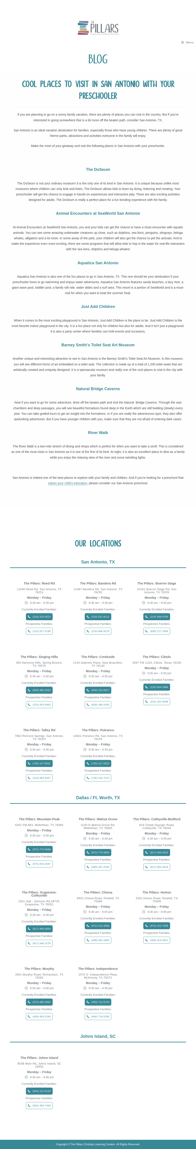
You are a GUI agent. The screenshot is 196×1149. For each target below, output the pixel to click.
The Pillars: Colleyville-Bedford (156, 819)
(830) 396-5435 (100, 704)
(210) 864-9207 (41, 778)
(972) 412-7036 (159, 925)
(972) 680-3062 (41, 1002)
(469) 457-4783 (100, 867)
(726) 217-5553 (100, 763)
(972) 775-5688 (41, 849)
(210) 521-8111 (100, 616)
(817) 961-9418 (159, 867)
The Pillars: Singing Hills (39, 656)
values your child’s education (67, 483)
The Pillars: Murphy (39, 968)
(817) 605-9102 (159, 852)
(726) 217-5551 (41, 763)
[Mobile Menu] (187, 42)
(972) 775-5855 (100, 852)
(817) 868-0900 (41, 928)
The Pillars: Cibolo (157, 656)
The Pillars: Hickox (156, 892)
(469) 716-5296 (100, 1016)
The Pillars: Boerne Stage (156, 583)
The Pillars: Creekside (98, 656)
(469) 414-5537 (159, 940)
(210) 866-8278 (100, 631)
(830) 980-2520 (41, 690)
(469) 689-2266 (41, 1016)
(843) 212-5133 (41, 1091)
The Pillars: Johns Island (39, 1057)
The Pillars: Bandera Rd (98, 583)
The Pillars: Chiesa (98, 892)
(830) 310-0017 (100, 690)
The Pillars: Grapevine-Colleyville (39, 894)
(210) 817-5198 (41, 631)
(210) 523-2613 (41, 616)
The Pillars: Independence (98, 968)
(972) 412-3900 (100, 925)
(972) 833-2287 (41, 864)
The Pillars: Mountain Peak (39, 819)
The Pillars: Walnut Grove (98, 819)
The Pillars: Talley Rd (39, 730)
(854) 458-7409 (41, 1105)
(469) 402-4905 (100, 940)
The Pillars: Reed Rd (39, 583)
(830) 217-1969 (159, 631)
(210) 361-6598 (159, 701)
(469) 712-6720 (100, 1002)
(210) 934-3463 (41, 704)
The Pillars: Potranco (98, 730)
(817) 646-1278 (41, 943)
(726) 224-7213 (100, 778)
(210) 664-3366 (159, 687)
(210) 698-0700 (159, 616)
